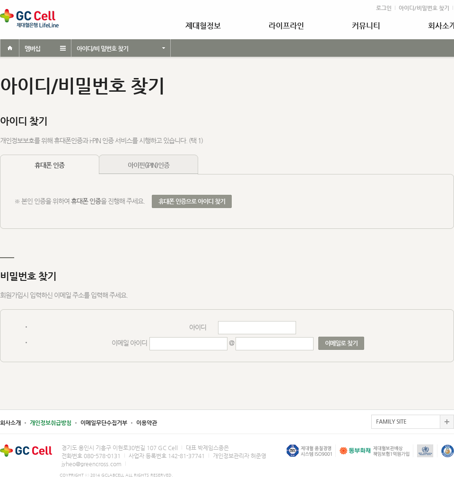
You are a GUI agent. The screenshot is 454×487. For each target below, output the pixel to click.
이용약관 (146, 422)
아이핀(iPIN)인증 (148, 165)
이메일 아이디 (129, 343)
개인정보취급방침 (50, 422)
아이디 (197, 327)
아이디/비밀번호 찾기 (424, 8)
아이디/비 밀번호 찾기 (102, 48)
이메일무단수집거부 (103, 422)
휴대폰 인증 (49, 165)
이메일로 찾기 (341, 343)
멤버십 (32, 48)
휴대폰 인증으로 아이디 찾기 (191, 201)
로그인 (384, 8)
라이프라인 (286, 25)
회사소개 (10, 422)
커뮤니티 (366, 25)
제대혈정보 (203, 25)
